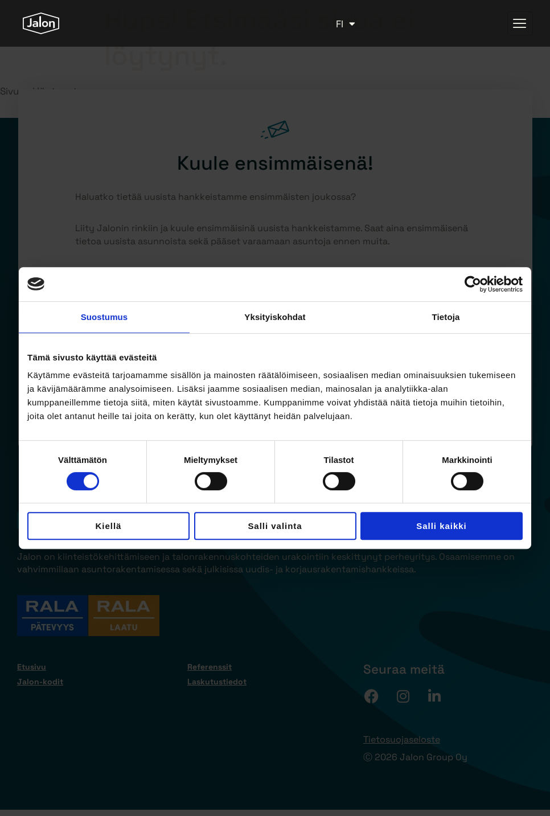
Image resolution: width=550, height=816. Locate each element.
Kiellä (109, 526)
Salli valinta (275, 526)
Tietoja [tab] (446, 317)
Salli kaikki (441, 526)
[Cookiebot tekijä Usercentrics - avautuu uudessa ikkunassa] (473, 284)
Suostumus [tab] (104, 317)
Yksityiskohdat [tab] (274, 317)
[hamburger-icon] (520, 23)
